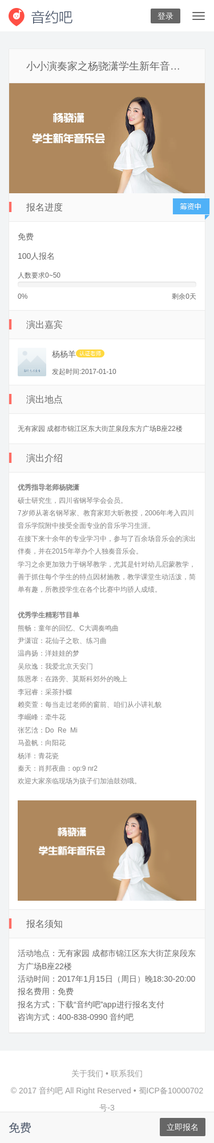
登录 (165, 16)
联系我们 (127, 1073)
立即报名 (183, 1127)
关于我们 (87, 1073)
